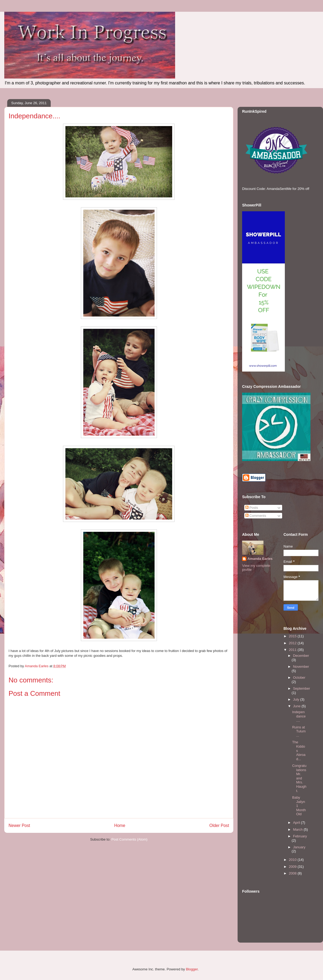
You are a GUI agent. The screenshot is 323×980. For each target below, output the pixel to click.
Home (119, 825)
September (301, 688)
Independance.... (298, 716)
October (299, 678)
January (299, 847)
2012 (293, 643)
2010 (293, 860)
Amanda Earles (260, 559)
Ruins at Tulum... (299, 731)
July (296, 699)
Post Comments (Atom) (129, 839)
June (297, 706)
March (298, 829)
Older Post (219, 825)
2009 (293, 867)
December (301, 656)
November (301, 667)
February (300, 836)
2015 (293, 636)
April (297, 823)
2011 (293, 650)
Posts (251, 508)
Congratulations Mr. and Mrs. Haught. (299, 778)
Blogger (192, 969)
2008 (293, 873)
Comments (255, 516)
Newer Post (19, 825)
